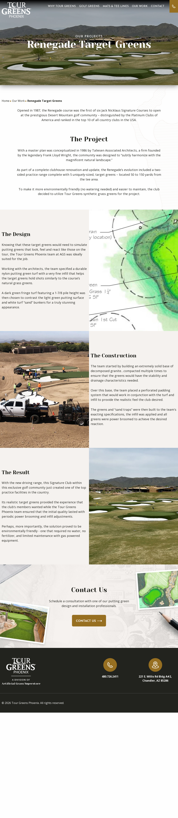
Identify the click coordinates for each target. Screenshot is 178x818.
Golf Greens (89, 6)
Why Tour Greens (62, 6)
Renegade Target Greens (44, 101)
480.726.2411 (110, 676)
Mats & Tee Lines (116, 6)
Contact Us (89, 621)
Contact (157, 6)
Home (5, 101)
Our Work (140, 6)
